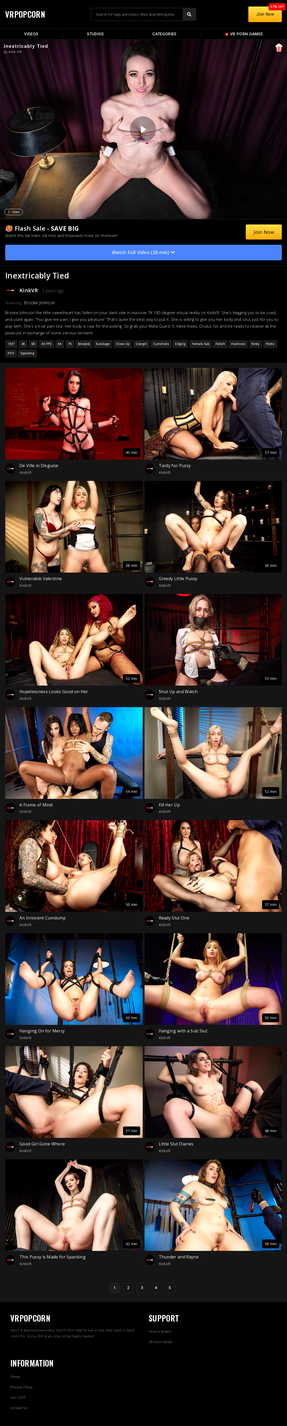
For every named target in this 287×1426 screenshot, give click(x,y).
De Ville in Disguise (38, 465)
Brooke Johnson (39, 303)
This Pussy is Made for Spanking (52, 1257)
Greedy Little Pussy (178, 578)
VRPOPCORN (25, 14)
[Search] (189, 14)
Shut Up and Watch (178, 691)
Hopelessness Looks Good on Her (53, 691)
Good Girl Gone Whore (42, 1144)
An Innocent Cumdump (42, 918)
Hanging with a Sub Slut (183, 1031)
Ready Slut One (174, 918)
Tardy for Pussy (175, 465)
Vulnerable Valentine (40, 578)
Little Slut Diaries (176, 1144)
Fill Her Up (169, 805)
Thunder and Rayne (179, 1257)
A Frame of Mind (36, 805)
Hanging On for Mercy (42, 1031)
